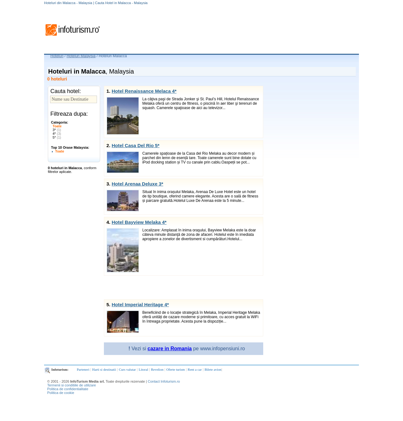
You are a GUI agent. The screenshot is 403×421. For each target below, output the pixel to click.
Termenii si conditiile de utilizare (71, 385)
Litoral (143, 369)
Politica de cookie (60, 393)
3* (57, 130)
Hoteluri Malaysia (80, 56)
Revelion (157, 369)
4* (57, 134)
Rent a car (195, 369)
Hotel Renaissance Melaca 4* (144, 91)
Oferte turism (175, 369)
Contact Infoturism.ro (164, 381)
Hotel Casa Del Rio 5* (136, 145)
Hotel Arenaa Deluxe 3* (137, 183)
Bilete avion (213, 369)
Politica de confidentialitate (67, 389)
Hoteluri (56, 56)
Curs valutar (127, 369)
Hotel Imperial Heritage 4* (140, 304)
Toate (57, 126)
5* (57, 137)
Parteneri (83, 369)
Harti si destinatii (104, 369)
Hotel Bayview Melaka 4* (139, 222)
